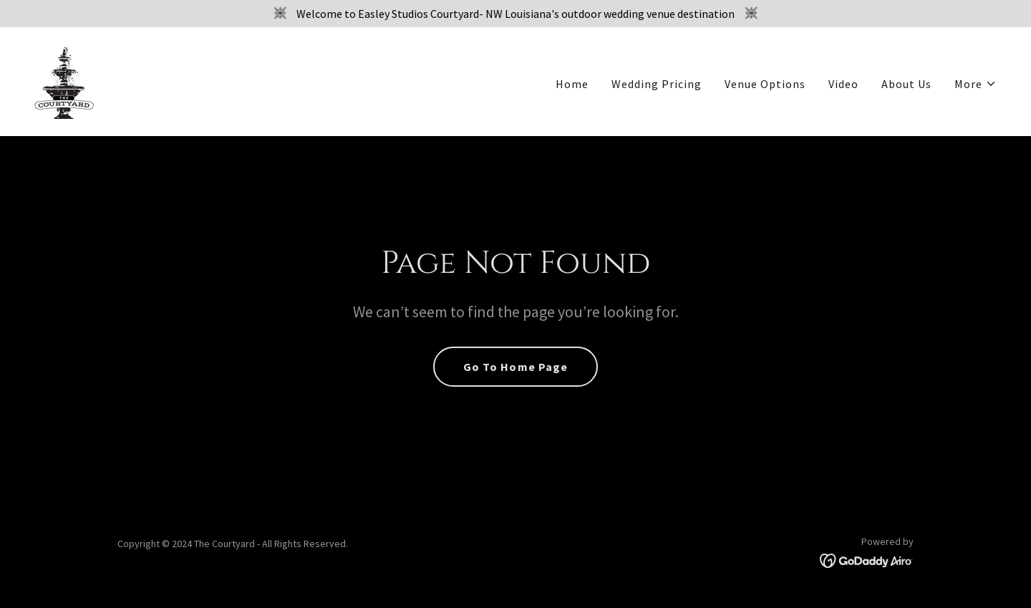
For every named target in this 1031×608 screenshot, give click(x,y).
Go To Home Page (515, 367)
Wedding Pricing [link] (656, 84)
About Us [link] (906, 84)
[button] (975, 83)
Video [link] (843, 84)
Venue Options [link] (765, 84)
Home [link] (572, 84)
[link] (64, 80)
